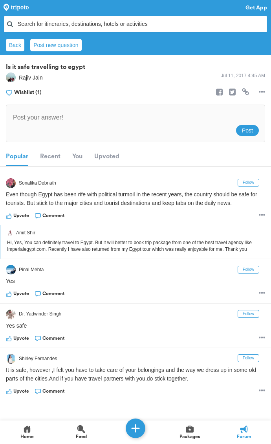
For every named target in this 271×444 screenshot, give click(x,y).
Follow (248, 182)
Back (15, 45)
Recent (50, 156)
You (77, 156)
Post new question (55, 45)
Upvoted (106, 156)
